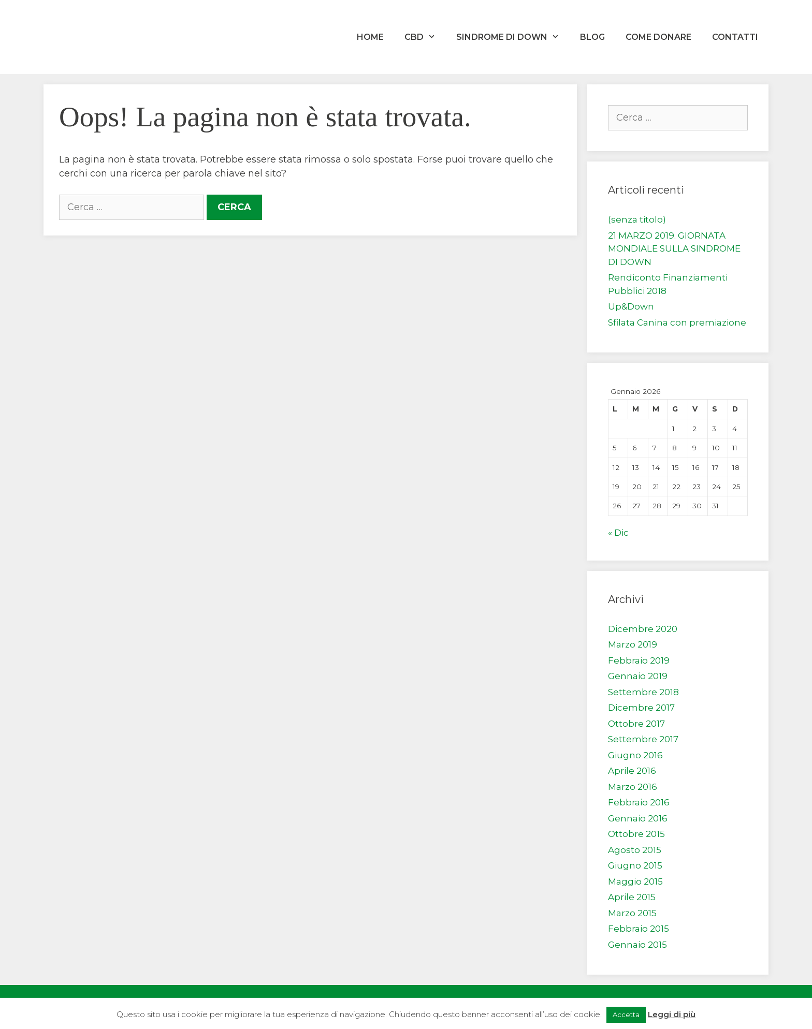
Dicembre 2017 (641, 707)
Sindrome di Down (513, 37)
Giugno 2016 (635, 755)
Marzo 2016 (632, 787)
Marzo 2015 (632, 913)
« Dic (618, 532)
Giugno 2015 (635, 865)
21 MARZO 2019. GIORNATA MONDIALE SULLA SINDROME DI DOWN (674, 248)
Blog (592, 37)
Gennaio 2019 (638, 676)
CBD (425, 37)
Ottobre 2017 (636, 723)
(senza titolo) (637, 219)
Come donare (658, 37)
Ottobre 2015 (636, 834)
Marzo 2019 (632, 644)
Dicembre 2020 (642, 629)
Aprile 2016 (632, 771)
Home (370, 37)
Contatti (735, 37)
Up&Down (631, 306)
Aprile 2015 (632, 897)
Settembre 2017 (643, 739)
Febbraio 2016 (639, 802)
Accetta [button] (626, 1014)
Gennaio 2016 (638, 818)
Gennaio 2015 (637, 944)
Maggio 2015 (635, 881)
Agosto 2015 (634, 850)
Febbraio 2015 (638, 928)
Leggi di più (671, 1014)
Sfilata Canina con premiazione (677, 322)
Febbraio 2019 (639, 660)
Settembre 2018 (643, 692)
